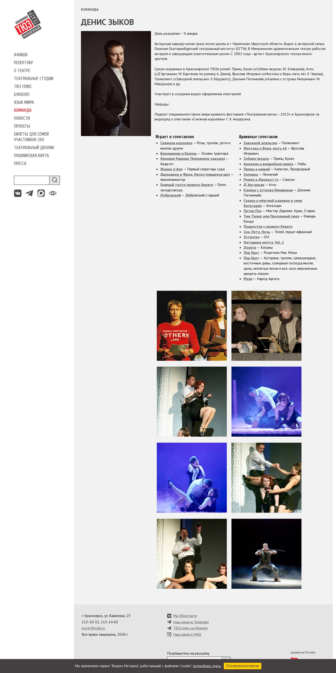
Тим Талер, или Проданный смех (271, 216)
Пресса (20, 163)
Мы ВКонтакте (185, 615)
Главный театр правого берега (186, 184)
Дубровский (170, 195)
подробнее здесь (207, 665)
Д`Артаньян (254, 184)
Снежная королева (176, 142)
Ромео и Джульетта (261, 179)
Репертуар (23, 62)
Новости (22, 118)
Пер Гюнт (251, 252)
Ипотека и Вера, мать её (265, 148)
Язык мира (24, 102)
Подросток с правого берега (268, 226)
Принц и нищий (257, 169)
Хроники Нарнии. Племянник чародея (192, 158)
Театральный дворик (34, 147)
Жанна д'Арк (171, 169)
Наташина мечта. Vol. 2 (264, 242)
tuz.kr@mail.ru (93, 628)
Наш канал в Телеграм (191, 622)
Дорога (250, 247)
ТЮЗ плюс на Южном (190, 628)
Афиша (21, 54)
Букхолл (21, 94)
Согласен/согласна (242, 666)
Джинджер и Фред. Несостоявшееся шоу (195, 174)
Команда (23, 110)
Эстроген (251, 237)
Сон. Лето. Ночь (257, 231)
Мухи (248, 278)
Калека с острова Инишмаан (268, 190)
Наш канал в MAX (187, 634)
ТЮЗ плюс (23, 86)
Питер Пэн (253, 210)
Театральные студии (33, 78)
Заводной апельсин (260, 142)
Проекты (22, 126)
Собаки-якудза (256, 158)
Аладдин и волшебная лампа (268, 163)
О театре (22, 70)
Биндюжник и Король (178, 153)
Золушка (251, 174)
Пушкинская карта (31, 155)
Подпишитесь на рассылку (188, 653)
